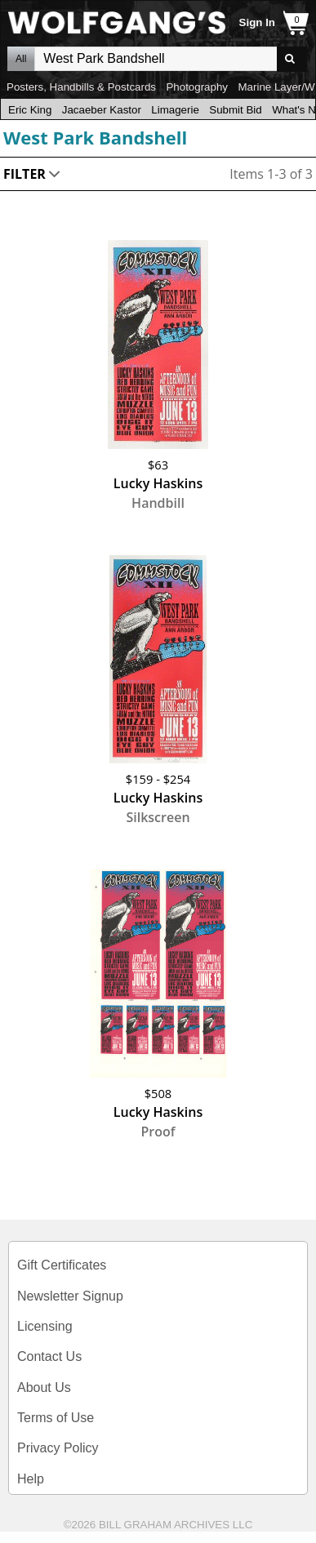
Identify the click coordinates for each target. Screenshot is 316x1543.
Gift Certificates (61, 1265)
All (21, 58)
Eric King (29, 110)
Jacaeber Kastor (101, 110)
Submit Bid (235, 110)
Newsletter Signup (70, 1296)
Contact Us (49, 1356)
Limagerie (175, 110)
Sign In (257, 22)
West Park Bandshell (95, 137)
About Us (44, 1387)
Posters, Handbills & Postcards (81, 87)
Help (30, 1479)
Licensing (45, 1326)
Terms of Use (55, 1418)
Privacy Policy (58, 1448)
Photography (197, 87)
